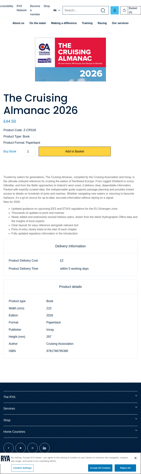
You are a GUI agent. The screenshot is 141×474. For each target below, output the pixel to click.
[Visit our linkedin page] (44, 448)
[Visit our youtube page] (20, 448)
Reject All (125, 468)
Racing (102, 23)
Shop (47, 6)
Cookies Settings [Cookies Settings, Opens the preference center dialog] (22, 468)
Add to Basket (74, 151)
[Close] (135, 458)
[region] (70, 463)
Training (87, 23)
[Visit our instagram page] (32, 448)
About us (18, 23)
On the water (37, 23)
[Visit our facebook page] (8, 448)
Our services (120, 23)
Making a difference (64, 23)
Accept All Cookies (100, 468)
